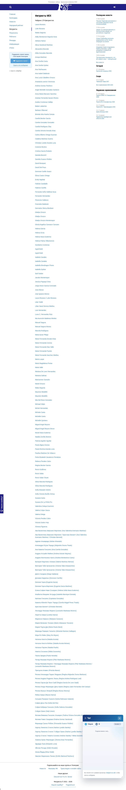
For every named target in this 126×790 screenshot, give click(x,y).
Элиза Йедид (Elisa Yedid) (44, 752)
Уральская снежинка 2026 (69, 2)
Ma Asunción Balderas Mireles (45, 318)
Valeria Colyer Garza (42, 510)
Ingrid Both (39, 249)
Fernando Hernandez (42, 196)
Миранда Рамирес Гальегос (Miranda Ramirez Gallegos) (55, 631)
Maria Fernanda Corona (43, 343)
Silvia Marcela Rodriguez (44, 486)
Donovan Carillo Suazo (43, 171)
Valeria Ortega (40, 514)
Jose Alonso (39, 290)
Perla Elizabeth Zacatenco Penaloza (48, 457)
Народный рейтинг (16, 25)
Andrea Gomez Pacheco (43, 86)
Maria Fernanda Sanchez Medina (47, 355)
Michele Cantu (40, 412)
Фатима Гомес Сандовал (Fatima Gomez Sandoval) (53, 719)
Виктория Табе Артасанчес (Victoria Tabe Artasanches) (55, 566)
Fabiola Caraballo (41, 184)
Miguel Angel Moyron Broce (44, 429)
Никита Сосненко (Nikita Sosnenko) (48, 651)
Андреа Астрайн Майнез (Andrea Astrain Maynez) (53, 553)
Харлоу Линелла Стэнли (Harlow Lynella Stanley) (53, 727)
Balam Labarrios (41, 106)
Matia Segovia (40, 388)
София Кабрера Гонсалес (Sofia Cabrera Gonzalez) (53, 707)
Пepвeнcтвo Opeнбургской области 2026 (103, 117)
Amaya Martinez (41, 57)
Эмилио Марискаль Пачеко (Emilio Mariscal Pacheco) (54, 756)
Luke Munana (40, 28)
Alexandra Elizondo (42, 49)
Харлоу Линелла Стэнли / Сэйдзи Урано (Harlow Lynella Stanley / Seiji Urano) (63, 732)
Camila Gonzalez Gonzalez (44, 122)
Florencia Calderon (41, 200)
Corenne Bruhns (41, 147)
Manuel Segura (40, 322)
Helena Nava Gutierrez (43, 237)
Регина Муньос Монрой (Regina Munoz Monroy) (52, 691)
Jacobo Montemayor (42, 277)
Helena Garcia (40, 229)
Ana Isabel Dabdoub (42, 73)
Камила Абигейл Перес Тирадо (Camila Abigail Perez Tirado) (57, 602)
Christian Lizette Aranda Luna (45, 143)
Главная (12, 14)
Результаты (13, 33)
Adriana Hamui (40, 41)
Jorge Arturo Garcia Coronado (45, 286)
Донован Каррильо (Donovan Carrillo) (48, 578)
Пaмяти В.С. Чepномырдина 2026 (105, 107)
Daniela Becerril (40, 155)
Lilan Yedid (39, 302)
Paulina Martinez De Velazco (45, 453)
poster (103, 19)
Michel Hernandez (41, 408)
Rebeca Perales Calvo (43, 461)
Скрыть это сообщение (20, 65)
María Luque (39, 359)
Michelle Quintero (41, 420)
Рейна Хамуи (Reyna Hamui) (45, 695)
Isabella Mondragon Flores (44, 265)
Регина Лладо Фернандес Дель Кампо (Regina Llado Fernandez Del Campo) (62, 687)
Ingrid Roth (39, 253)
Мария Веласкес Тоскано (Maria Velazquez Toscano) (54, 623)
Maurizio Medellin (41, 396)
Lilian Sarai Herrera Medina (44, 306)
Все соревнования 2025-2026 (104, 85)
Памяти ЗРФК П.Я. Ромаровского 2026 (105, 96)
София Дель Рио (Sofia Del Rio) (46, 703)
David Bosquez (40, 163)
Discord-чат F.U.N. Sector (63, 777)
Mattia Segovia (40, 33)
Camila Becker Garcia (43, 118)
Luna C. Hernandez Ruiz (43, 314)
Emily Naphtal (40, 180)
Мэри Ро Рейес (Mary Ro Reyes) (47, 635)
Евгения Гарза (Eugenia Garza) (46, 582)
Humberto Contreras (42, 245)
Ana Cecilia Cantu (41, 61)
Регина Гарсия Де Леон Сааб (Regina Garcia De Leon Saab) (57, 683)
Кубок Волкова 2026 (102, 112)
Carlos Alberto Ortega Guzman (46, 135)
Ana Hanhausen (40, 69)
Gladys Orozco (40, 216)
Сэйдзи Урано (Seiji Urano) (45, 711)
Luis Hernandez (40, 310)
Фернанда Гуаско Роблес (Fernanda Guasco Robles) (54, 723)
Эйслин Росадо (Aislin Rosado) (46, 748)
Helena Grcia (39, 233)
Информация (14, 44)
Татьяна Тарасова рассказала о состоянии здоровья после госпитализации (106, 22)
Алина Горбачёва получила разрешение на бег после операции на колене (104, 40)
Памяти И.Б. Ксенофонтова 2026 (105, 102)
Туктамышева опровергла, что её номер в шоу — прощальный (106, 58)
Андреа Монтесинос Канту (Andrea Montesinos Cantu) (54, 558)
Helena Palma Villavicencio (44, 241)
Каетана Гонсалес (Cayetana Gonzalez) (49, 598)
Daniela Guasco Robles (43, 159)
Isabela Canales (40, 257)
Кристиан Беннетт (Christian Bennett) (48, 607)
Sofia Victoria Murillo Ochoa (45, 494)
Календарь (13, 18)
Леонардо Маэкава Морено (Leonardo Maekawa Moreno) (56, 611)
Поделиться (70, 785)
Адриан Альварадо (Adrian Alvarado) (48, 541)
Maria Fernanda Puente (43, 351)
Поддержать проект (21, 61)
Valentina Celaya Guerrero (44, 506)
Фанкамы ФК (53, 768)
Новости (12, 22)
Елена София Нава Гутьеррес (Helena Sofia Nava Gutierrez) (57, 590)
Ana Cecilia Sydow (41, 65)
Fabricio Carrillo (40, 188)
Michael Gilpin (40, 404)
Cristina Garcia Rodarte (43, 151)
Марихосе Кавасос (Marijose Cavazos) (49, 619)
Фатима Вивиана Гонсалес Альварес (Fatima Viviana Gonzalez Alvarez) (61, 715)
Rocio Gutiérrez (40, 469)
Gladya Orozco (40, 212)
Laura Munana (40, 24)
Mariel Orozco (40, 384)
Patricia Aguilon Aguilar (43, 441)
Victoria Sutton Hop (42, 522)
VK (97, 724)
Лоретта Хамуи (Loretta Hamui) (46, 615)
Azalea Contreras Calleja (44, 102)
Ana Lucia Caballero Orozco (45, 77)
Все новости (100, 62)
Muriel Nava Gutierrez (43, 433)
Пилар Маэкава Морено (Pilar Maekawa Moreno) (53, 660)
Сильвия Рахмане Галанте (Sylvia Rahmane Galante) (54, 699)
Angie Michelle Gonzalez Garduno (47, 90)
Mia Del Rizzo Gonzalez (43, 400)
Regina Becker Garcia (43, 465)
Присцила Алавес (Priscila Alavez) (47, 670)
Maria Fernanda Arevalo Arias (45, 339)
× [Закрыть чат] (119, 718)
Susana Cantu (40, 498)
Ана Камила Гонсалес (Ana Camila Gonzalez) (51, 549)
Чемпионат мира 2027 (102, 81)
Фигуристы (13, 29)
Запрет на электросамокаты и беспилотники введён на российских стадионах (105, 31)
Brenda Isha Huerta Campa (44, 114)
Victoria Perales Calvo (43, 518)
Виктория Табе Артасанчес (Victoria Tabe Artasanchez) (55, 570)
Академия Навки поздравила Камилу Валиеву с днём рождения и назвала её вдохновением (105, 49)
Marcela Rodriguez (41, 331)
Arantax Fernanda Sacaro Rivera (46, 98)
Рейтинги (12, 37)
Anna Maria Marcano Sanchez (45, 94)
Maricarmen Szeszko (42, 380)
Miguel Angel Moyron (42, 424)
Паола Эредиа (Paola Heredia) (46, 656)
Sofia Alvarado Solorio (43, 490)
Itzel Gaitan (39, 273)
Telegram (89, 724)
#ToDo (11, 48)
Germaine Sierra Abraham (44, 208)
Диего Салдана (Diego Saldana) (46, 574)
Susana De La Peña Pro (43, 502)
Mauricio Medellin (41, 392)
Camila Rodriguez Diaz (43, 126)
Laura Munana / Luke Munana (45, 298)
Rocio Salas (39, 473)
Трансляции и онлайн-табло (70, 768)
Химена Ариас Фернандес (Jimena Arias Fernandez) (54, 740)
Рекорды (12, 40)
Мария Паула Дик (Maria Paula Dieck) (48, 627)
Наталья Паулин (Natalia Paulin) (46, 647)
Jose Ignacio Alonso (42, 294)
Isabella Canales (41, 261)
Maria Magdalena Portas (43, 363)
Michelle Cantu (40, 416)
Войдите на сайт (111, 773)
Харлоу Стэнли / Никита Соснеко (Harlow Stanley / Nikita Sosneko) (59, 736)
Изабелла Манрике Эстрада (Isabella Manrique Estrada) (55, 594)
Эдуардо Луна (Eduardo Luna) (46, 744)
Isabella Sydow (40, 269)
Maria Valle (39, 367)
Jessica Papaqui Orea (43, 282)
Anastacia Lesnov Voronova (45, 82)
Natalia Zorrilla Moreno (43, 437)
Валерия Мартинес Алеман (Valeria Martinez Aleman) (54, 562)
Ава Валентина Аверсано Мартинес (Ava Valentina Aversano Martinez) (60, 531)
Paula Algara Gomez (42, 445)
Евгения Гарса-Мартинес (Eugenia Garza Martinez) (53, 586)
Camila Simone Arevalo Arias (45, 131)
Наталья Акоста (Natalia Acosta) (46, 639)
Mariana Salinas (40, 375)
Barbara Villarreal (41, 110)
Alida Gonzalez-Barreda (43, 53)
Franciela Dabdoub (41, 204)
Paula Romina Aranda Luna (44, 449)
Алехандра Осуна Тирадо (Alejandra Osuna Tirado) (53, 545)
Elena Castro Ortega (42, 175)
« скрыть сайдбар (15, 71)
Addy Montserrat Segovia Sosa (46, 37)
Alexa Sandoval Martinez (44, 45)
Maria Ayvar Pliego (41, 335)
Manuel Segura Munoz (43, 326)
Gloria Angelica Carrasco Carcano (47, 224)
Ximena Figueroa (41, 526)
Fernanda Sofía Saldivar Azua (45, 192)
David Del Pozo (40, 167)
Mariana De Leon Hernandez (45, 371)
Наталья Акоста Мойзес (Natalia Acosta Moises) (52, 643)
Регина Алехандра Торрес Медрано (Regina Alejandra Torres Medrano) (60, 674)
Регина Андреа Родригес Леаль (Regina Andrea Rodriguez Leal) (58, 678)
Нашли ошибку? (2, 504)
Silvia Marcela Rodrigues (44, 482)
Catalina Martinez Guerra (44, 139)
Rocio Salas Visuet (41, 478)
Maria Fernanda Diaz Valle (44, 347)
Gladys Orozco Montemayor (45, 220)
